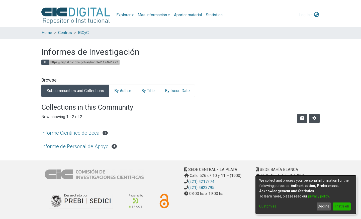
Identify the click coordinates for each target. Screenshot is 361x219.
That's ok (341, 206)
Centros (65, 32)
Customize (268, 206)
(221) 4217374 (201, 181)
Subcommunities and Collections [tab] (75, 90)
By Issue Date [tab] (177, 90)
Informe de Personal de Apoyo (75, 146)
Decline (323, 206)
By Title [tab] (148, 90)
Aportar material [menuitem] (188, 15)
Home (47, 32)
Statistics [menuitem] (214, 15)
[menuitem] (125, 15)
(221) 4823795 (201, 187)
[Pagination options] (314, 118)
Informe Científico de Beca (70, 133)
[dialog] (306, 194)
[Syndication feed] (302, 118)
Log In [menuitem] (304, 15)
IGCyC (83, 32)
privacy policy (318, 196)
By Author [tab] (122, 90)
